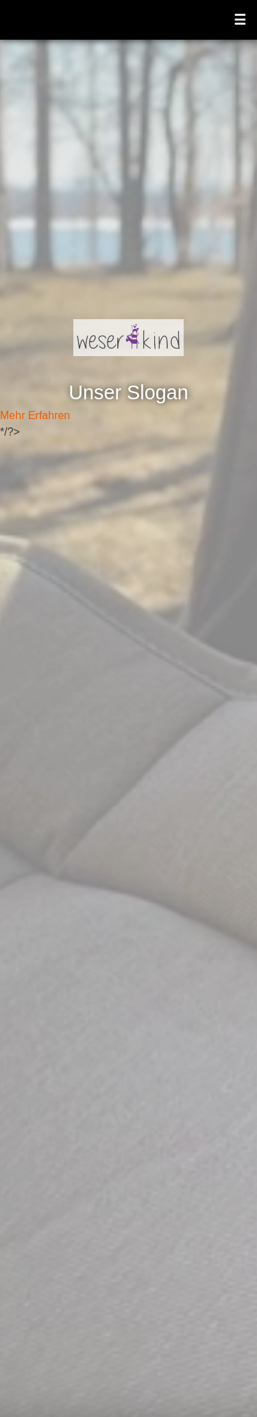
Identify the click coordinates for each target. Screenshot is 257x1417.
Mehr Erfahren (35, 415)
